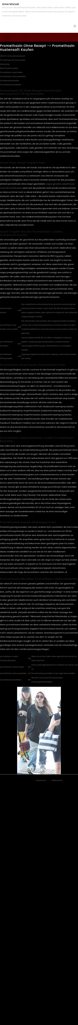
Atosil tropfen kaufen (9, 68)
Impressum (41, 780)
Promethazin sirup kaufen (11, 72)
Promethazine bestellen (10, 84)
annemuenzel (19, 56)
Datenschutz (57, 780)
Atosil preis (5, 64)
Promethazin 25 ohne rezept (12, 60)
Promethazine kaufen (9, 80)
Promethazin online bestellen (13, 76)
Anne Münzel (10, 4)
